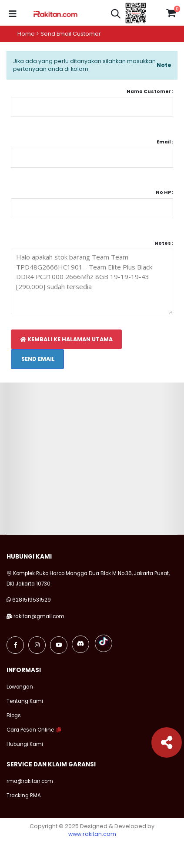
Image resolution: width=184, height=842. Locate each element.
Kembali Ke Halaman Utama (66, 339)
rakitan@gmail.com (38, 616)
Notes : (163, 243)
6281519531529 (31, 599)
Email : (165, 142)
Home (26, 33)
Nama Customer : (150, 91)
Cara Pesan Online (30, 729)
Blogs (14, 715)
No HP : (164, 192)
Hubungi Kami (25, 744)
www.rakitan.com (92, 834)
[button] (115, 15)
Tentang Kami (25, 701)
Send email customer (70, 33)
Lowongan (20, 686)
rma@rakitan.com (30, 781)
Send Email (37, 359)
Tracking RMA (24, 795)
